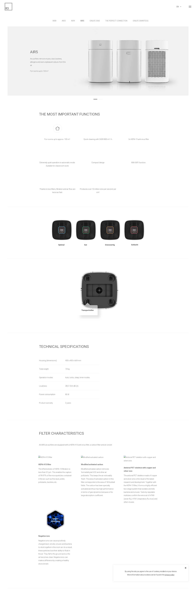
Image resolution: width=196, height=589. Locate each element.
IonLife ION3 (95, 21)
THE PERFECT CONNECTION (116, 21)
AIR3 (64, 21)
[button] (95, 99)
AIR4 (73, 21)
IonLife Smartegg (140, 21)
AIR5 (82, 21)
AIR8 (54, 21)
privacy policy (169, 575)
